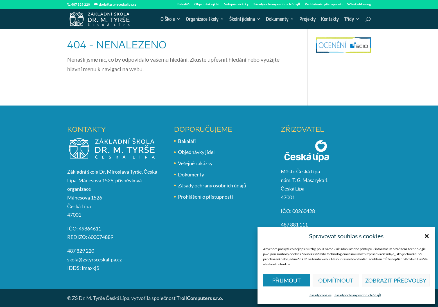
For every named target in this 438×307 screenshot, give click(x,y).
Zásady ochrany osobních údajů (357, 295)
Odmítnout (335, 280)
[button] (427, 236)
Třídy (349, 19)
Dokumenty (277, 19)
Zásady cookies (320, 295)
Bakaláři (183, 4)
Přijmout (286, 280)
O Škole (168, 19)
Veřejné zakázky (236, 4)
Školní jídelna (242, 19)
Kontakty (330, 19)
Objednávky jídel (196, 152)
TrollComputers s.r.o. (200, 298)
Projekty (307, 19)
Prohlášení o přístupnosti (323, 4)
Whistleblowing (359, 4)
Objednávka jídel (206, 4)
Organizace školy (202, 19)
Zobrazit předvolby (395, 280)
